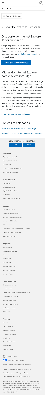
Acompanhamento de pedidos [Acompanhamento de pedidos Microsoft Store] (11, 198)
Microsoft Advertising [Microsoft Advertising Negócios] (9, 266)
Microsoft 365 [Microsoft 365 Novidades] (7, 164)
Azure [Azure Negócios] (4, 255)
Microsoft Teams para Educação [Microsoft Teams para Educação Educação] (12, 217)
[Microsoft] (22, 1)
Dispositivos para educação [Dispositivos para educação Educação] (11, 213)
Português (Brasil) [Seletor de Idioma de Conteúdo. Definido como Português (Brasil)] (11, 356)
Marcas (26, 373)
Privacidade (27, 369)
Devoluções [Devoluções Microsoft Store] (6, 195)
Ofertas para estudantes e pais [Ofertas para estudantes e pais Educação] (12, 232)
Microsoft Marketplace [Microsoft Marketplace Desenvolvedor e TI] (9, 300)
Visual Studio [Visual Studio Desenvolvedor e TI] (7, 312)
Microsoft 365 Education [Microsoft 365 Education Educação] (10, 221)
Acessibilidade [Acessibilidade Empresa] (7, 346)
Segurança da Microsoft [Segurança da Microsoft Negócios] (10, 251)
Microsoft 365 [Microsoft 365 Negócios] (7, 262)
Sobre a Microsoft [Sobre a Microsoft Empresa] (8, 326)
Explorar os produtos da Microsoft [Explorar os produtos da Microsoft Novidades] (13, 168)
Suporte (5, 8)
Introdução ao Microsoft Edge (16, 62)
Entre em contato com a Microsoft (13, 369)
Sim (15, 144)
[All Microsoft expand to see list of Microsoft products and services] (3, 3)
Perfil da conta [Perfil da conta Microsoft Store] (7, 183)
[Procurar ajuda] (8, 3)
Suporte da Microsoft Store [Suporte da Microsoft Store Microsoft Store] (11, 191)
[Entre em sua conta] (41, 3)
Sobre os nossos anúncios (10, 376)
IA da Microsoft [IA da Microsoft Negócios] (7, 247)
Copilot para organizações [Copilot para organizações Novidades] (10, 157)
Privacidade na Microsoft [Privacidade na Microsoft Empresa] (10, 334)
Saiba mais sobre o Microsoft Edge (15, 114)
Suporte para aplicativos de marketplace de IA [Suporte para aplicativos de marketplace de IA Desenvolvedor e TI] (16, 292)
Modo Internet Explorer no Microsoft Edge (18, 128)
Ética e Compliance (8, 373)
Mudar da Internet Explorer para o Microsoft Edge (21, 133)
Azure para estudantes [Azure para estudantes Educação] (9, 236)
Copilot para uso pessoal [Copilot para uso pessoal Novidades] (10, 161)
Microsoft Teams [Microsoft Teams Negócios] (8, 274)
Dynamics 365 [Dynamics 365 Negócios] (7, 259)
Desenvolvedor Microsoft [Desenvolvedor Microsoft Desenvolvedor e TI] (10, 285)
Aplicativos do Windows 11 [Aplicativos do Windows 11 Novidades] (10, 172)
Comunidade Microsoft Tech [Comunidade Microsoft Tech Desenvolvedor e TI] (11, 296)
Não (29, 144)
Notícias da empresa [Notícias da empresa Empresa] (9, 330)
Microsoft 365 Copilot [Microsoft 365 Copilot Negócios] (9, 270)
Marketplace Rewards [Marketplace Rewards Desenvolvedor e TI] (9, 308)
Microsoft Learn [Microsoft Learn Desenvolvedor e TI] (7, 289)
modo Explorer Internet (27, 54)
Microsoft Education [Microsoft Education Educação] (9, 209)
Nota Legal (19, 373)
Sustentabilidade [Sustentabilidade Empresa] (8, 349)
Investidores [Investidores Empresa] (6, 338)
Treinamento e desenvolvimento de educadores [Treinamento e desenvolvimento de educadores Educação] (16, 228)
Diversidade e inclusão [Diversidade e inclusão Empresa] (9, 342)
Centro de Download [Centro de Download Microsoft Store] (9, 187)
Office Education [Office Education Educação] (7, 225)
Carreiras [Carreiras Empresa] (5, 323)
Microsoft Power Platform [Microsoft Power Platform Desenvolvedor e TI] (10, 304)
